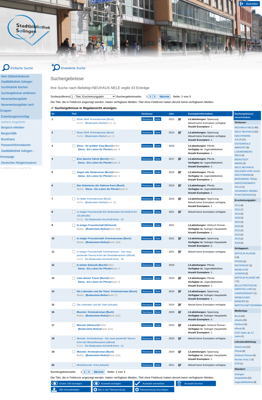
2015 (237, 238)
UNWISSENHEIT (244, 293)
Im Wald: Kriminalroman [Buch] (94, 198)
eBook (238, 328)
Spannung (240, 346)
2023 (237, 226)
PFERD (239, 261)
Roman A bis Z (243, 359)
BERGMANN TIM (244, 178)
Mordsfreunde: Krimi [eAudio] (93, 365)
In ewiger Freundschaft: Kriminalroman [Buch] (104, 238)
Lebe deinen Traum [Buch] (92, 278)
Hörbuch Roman (244, 355)
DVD (237, 363)
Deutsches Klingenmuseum (19, 162)
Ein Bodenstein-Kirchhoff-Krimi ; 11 (104, 345)
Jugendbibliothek (244, 382)
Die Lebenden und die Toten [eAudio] (97, 304)
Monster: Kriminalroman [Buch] (95, 312)
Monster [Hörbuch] (88, 325)
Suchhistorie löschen (14, 87)
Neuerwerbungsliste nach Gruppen (17, 107)
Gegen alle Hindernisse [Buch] (95, 172)
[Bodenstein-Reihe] (95, 123)
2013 (237, 234)
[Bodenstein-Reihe (95, 136)
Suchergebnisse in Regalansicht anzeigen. (86, 108)
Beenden (252, 3)
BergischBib (9, 133)
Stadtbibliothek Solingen (16, 81)
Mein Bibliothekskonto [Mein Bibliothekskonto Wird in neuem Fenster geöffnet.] (15, 76)
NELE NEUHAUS (244, 131)
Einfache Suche (22, 68)
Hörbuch (239, 324)
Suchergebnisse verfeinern (18, 93)
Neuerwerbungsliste (14, 98)
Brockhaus (8, 139)
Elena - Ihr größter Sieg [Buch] (94, 145)
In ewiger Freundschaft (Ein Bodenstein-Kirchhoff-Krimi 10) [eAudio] (107, 213)
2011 (237, 205)
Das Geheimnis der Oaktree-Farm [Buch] (100, 185)
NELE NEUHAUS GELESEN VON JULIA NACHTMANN (247, 171)
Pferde (238, 351)
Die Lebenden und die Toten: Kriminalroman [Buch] (107, 291)
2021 (237, 209)
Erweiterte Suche (73, 68)
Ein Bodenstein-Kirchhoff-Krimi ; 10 (104, 219)
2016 (237, 242)
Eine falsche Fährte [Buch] (92, 158)
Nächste (164, 96)
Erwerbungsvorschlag (15, 116)
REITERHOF (242, 265)
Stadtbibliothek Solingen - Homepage (17, 153)
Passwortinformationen (16, 145)
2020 (237, 217)
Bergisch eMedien (12, 127)
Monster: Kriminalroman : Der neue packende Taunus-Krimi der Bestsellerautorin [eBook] (106, 340)
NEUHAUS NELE (244, 127)
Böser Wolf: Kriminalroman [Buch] (95, 119)
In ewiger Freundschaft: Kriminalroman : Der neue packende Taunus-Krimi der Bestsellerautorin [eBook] (106, 253)
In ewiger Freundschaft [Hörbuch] (96, 225)
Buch (237, 316)
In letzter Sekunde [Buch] (91, 265)
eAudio (238, 320)
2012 (237, 230)
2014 (237, 213)
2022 (237, 221)
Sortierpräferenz (60, 96)
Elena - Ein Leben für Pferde (94, 149)
